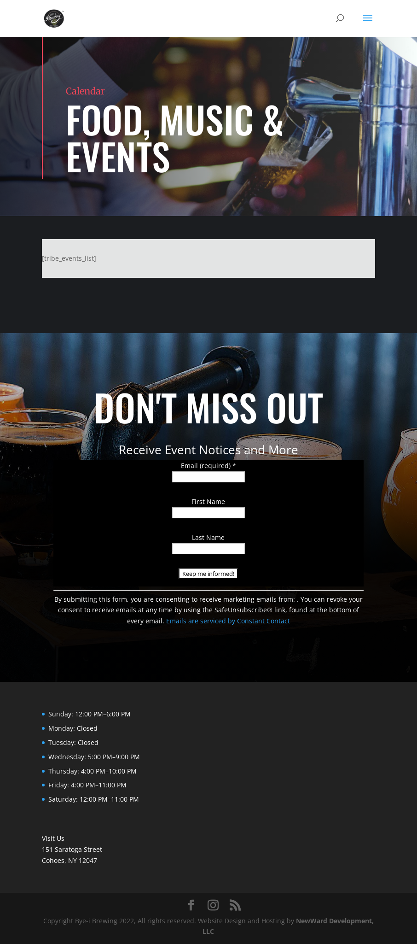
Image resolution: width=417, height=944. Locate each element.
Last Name (208, 537)
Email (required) (208, 465)
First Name (208, 501)
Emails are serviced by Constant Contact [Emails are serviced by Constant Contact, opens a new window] (228, 620)
